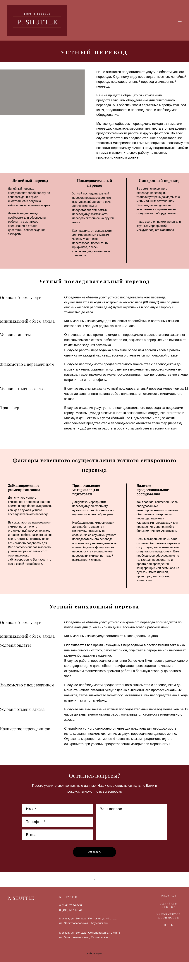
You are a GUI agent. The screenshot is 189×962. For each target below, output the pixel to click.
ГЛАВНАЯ (169, 896)
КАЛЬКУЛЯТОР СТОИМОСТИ (169, 916)
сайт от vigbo (94, 953)
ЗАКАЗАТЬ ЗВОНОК (168, 905)
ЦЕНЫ (169, 925)
